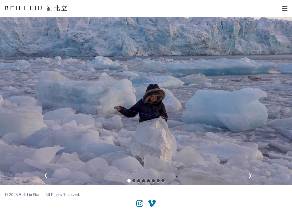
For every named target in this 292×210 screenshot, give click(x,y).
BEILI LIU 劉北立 (37, 8)
